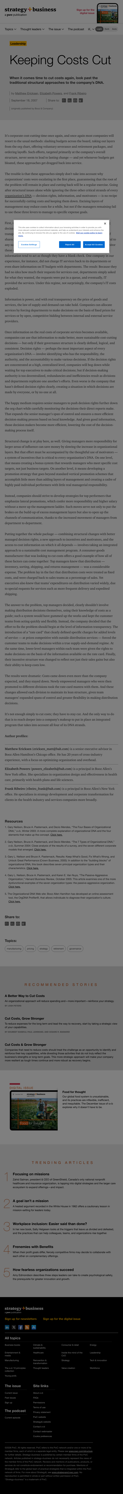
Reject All (69, 244)
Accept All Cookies (94, 244)
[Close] (105, 223)
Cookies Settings (29, 244)
